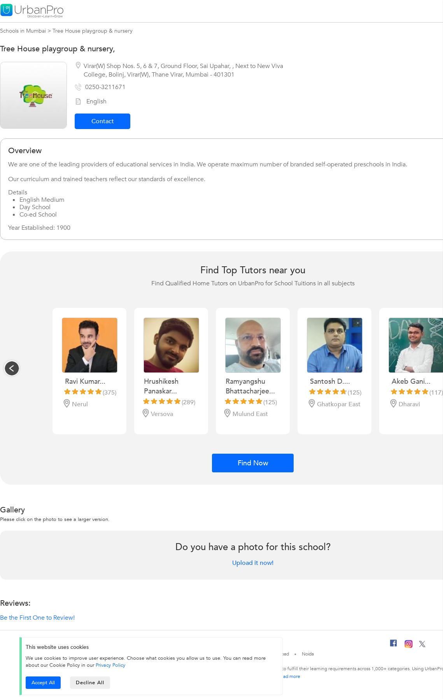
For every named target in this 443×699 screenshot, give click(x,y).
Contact (102, 121)
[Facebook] (393, 646)
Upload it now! (252, 563)
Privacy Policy (110, 665)
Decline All (90, 682)
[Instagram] (408, 646)
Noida (308, 654)
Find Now (253, 463)
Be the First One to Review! (37, 617)
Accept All (43, 682)
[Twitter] (422, 646)
